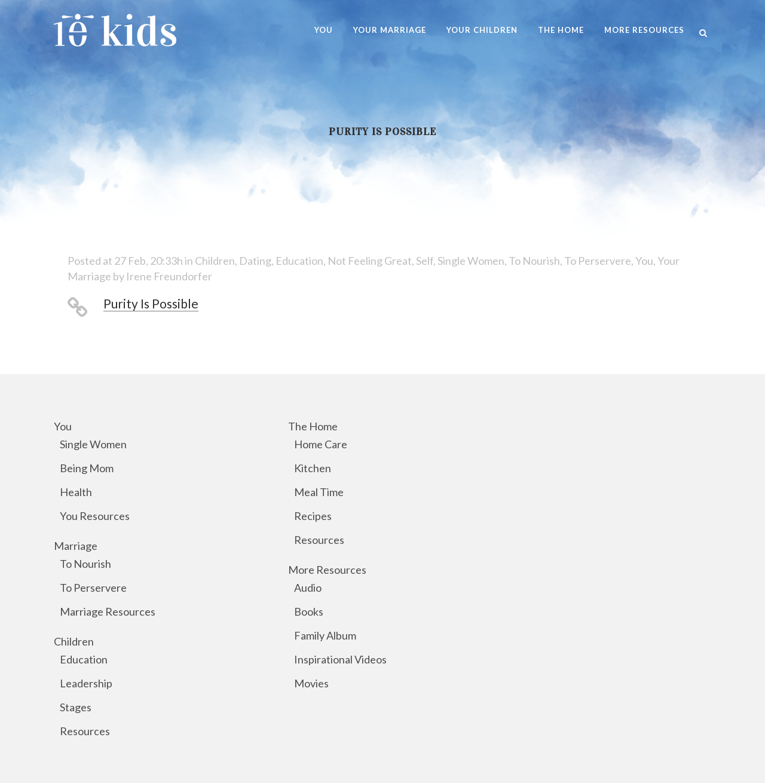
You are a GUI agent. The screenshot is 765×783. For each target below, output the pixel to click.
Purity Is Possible (150, 303)
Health (76, 491)
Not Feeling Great (370, 260)
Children (215, 260)
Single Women (470, 260)
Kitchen (312, 468)
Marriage (75, 545)
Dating (255, 260)
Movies (311, 683)
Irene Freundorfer (169, 276)
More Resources (327, 569)
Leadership (86, 683)
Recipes (313, 515)
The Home (313, 426)
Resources (85, 731)
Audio (308, 587)
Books (308, 611)
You (644, 260)
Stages (75, 707)
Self (424, 260)
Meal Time (319, 491)
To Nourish (534, 260)
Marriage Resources (107, 611)
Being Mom (87, 468)
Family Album (325, 635)
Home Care (320, 444)
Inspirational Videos (340, 659)
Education (299, 260)
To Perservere (597, 260)
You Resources (95, 515)
